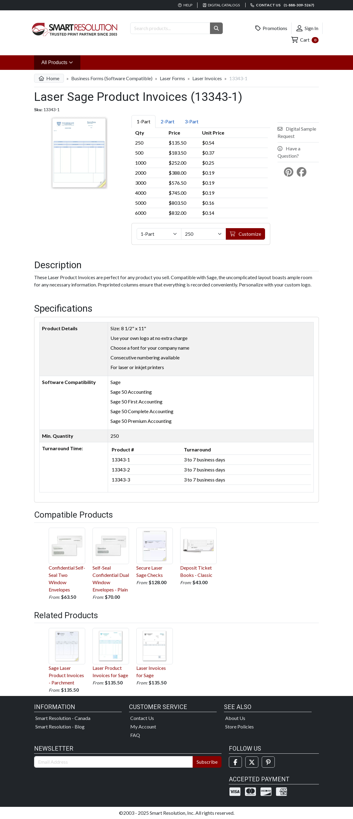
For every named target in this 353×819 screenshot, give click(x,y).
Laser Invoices (207, 78)
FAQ (135, 735)
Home (49, 78)
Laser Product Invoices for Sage (111, 653)
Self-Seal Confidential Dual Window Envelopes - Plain (111, 560)
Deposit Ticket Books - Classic (198, 553)
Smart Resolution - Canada (62, 718)
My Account (143, 726)
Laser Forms (172, 78)
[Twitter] (251, 762)
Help (185, 5)
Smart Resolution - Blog (60, 726)
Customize (245, 234)
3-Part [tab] (191, 121)
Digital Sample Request (297, 132)
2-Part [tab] (167, 121)
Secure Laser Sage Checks (154, 553)
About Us (235, 718)
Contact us (282, 5)
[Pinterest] (268, 762)
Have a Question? (289, 152)
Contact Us (142, 718)
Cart (305, 40)
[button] (216, 28)
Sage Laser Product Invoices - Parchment (67, 656)
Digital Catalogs (221, 5)
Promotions (271, 28)
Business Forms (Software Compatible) (111, 78)
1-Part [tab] (143, 121)
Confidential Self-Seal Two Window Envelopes (67, 560)
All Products (60, 62)
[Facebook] (235, 762)
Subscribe (207, 762)
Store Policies (239, 726)
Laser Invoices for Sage (154, 653)
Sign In (307, 28)
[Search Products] (170, 28)
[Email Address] (113, 762)
